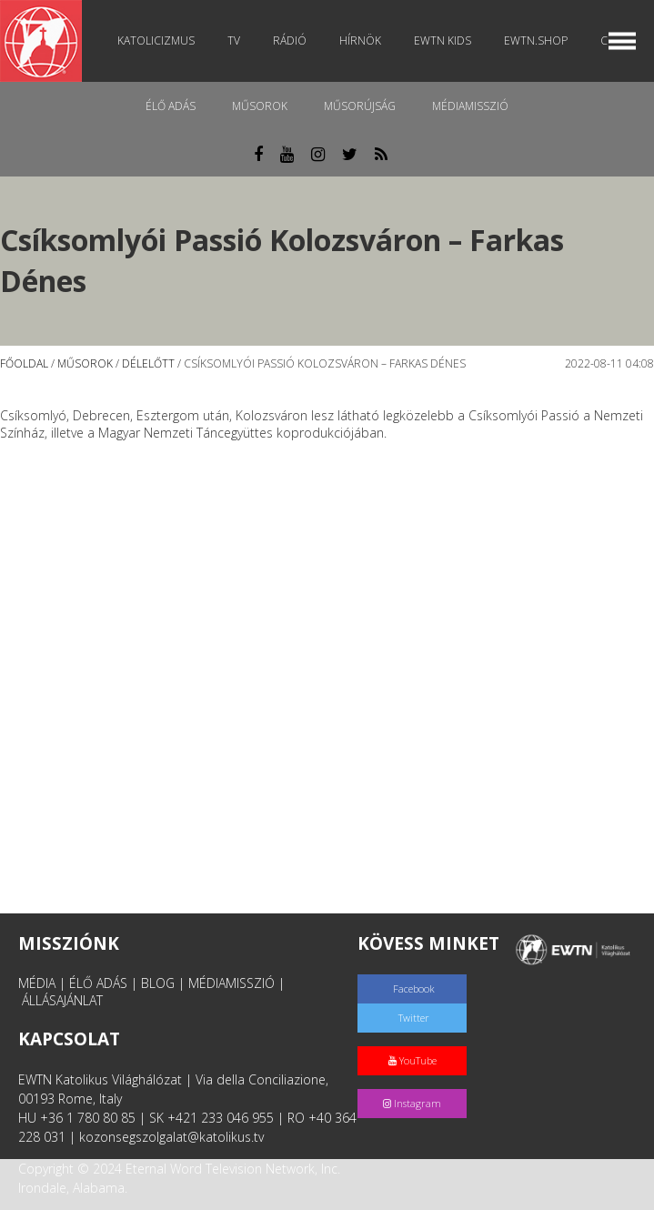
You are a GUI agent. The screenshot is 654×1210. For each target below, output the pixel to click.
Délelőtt (148, 363)
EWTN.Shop (536, 40)
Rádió (290, 40)
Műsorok (259, 106)
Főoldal (24, 363)
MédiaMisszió (470, 106)
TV (233, 40)
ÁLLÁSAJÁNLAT (62, 1000)
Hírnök (360, 40)
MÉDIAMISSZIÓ (231, 983)
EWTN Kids (442, 40)
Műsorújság (360, 106)
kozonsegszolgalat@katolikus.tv (171, 1136)
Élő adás (171, 106)
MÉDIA (36, 983)
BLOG (158, 983)
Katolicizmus (156, 40)
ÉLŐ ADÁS (98, 983)
